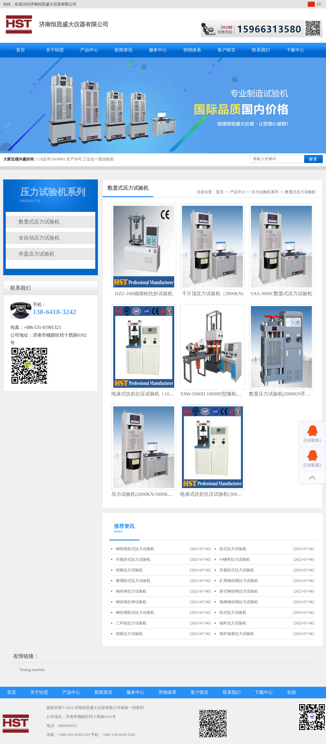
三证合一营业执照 (98, 159)
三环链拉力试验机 (131, 623)
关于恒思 (55, 50)
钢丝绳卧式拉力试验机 (135, 612)
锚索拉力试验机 (129, 633)
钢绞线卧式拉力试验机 (135, 549)
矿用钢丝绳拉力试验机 (238, 580)
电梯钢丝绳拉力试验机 (238, 602)
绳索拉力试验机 (129, 570)
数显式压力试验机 (39, 221)
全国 (291, 692)
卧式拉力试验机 (232, 549)
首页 (20, 50)
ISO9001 (58, 159)
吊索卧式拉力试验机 (133, 559)
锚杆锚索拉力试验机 (236, 633)
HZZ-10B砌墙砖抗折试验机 (144, 293)
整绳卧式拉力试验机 (133, 580)
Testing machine (32, 669)
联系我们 (261, 50)
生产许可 (74, 159)
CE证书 (44, 159)
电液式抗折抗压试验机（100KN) (145, 393)
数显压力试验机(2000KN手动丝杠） (287, 393)
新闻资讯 (124, 50)
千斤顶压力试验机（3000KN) (213, 293)
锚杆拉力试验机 (232, 623)
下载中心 (295, 50)
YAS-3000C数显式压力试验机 (281, 293)
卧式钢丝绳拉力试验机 (238, 591)
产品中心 (89, 50)
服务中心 (158, 50)
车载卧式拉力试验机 (236, 570)
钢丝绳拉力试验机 (131, 591)
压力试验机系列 (265, 192)
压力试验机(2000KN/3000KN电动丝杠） (153, 494)
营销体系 (192, 50)
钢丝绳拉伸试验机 (131, 602)
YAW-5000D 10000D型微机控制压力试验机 (225, 393)
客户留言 (227, 50)
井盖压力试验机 (37, 254)
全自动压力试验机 (39, 237)
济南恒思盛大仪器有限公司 (73, 24)
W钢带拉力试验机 (234, 559)
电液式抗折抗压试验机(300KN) (212, 494)
